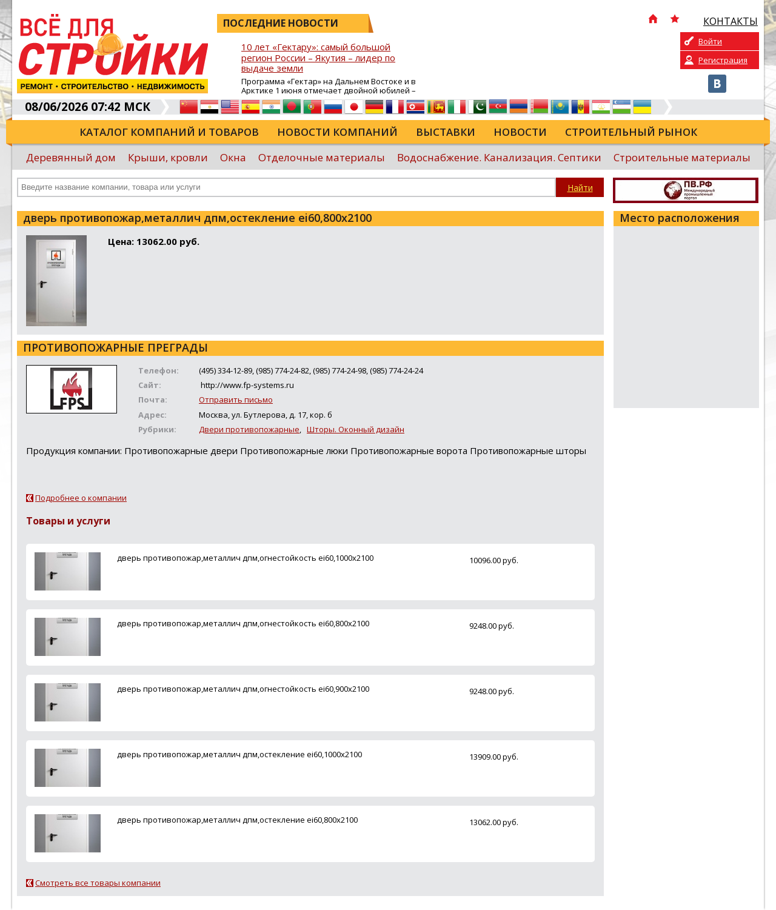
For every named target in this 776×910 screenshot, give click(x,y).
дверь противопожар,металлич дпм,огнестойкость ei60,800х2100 (243, 623)
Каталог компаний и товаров (169, 132)
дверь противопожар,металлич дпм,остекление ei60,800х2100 (237, 819)
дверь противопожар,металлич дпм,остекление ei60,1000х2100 (239, 754)
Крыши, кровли (168, 157)
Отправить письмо (236, 399)
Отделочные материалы (321, 157)
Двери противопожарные (249, 429)
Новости (520, 132)
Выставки (445, 132)
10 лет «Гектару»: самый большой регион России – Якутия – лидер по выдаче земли (318, 58)
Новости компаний (337, 132)
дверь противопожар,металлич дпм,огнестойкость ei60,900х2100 (243, 688)
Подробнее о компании (81, 497)
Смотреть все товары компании (98, 882)
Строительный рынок (631, 132)
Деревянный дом (71, 157)
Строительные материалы (682, 157)
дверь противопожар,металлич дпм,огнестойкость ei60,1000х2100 (245, 557)
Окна (233, 157)
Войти (710, 41)
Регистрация (723, 60)
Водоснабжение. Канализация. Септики (499, 157)
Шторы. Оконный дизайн (355, 429)
